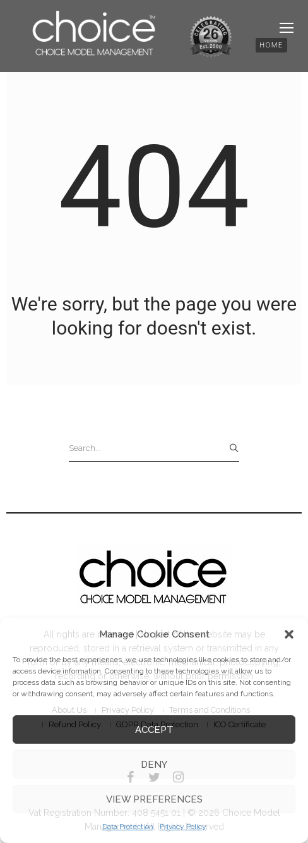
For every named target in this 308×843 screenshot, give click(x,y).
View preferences (154, 799)
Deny (154, 764)
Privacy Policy (183, 826)
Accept (154, 729)
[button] (289, 634)
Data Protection (127, 826)
